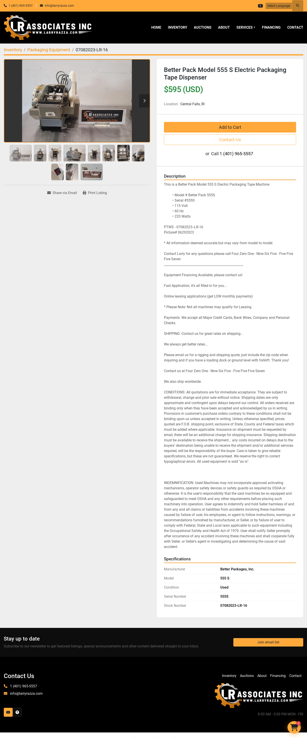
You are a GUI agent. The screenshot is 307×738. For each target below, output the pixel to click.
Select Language (278, 6)
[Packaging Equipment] (48, 49)
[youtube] (259, 5)
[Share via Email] (62, 193)
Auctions (202, 27)
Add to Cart (230, 127)
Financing (271, 27)
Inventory (177, 27)
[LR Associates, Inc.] (259, 695)
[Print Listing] (95, 193)
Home (156, 27)
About (224, 27)
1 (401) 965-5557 (21, 5)
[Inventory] (13, 49)
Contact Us (230, 139)
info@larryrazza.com (59, 5)
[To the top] (17, 712)
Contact (295, 27)
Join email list (268, 642)
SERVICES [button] (244, 27)
